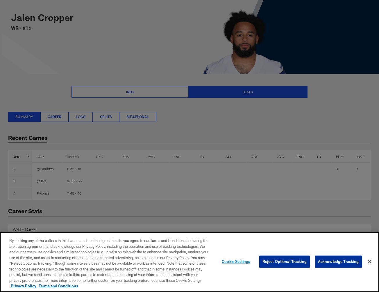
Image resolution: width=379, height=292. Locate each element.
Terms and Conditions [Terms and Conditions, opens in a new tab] (58, 286)
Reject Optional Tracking (284, 261)
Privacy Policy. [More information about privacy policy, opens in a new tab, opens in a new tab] (24, 286)
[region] (189, 262)
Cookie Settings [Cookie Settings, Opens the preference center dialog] (236, 261)
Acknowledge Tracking (338, 261)
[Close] (369, 261)
